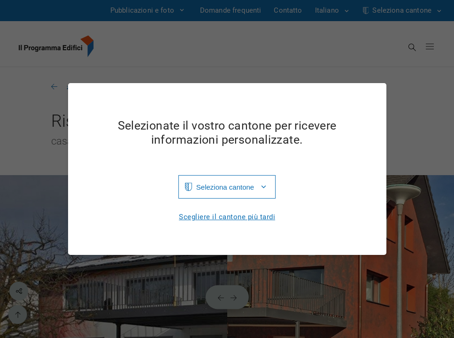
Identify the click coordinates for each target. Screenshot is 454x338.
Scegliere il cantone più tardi (227, 217)
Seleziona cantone (225, 187)
